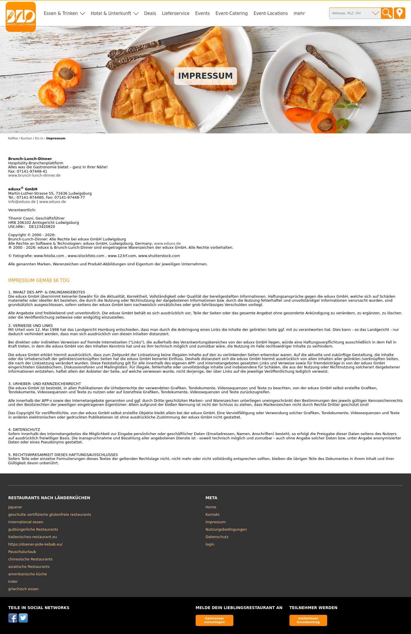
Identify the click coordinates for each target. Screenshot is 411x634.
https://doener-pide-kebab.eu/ (35, 544)
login (210, 544)
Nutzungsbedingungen (226, 529)
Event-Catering (231, 13)
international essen (25, 522)
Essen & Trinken (61, 13)
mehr (299, 13)
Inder (13, 581)
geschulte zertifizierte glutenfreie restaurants (49, 514)
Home (211, 507)
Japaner (15, 507)
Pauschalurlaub (22, 552)
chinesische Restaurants (30, 559)
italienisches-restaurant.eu (32, 537)
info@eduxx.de (22, 202)
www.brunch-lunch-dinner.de (34, 175)
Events (202, 13)
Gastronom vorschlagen (214, 620)
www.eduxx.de (52, 202)
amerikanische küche (27, 574)
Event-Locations (270, 13)
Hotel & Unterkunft (111, 13)
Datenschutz (217, 537)
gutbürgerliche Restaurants (33, 529)
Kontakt (213, 514)
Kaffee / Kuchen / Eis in (25, 138)
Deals (150, 13)
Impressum (216, 522)
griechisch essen (23, 589)
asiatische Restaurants (29, 566)
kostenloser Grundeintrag (308, 620)
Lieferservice (176, 13)
